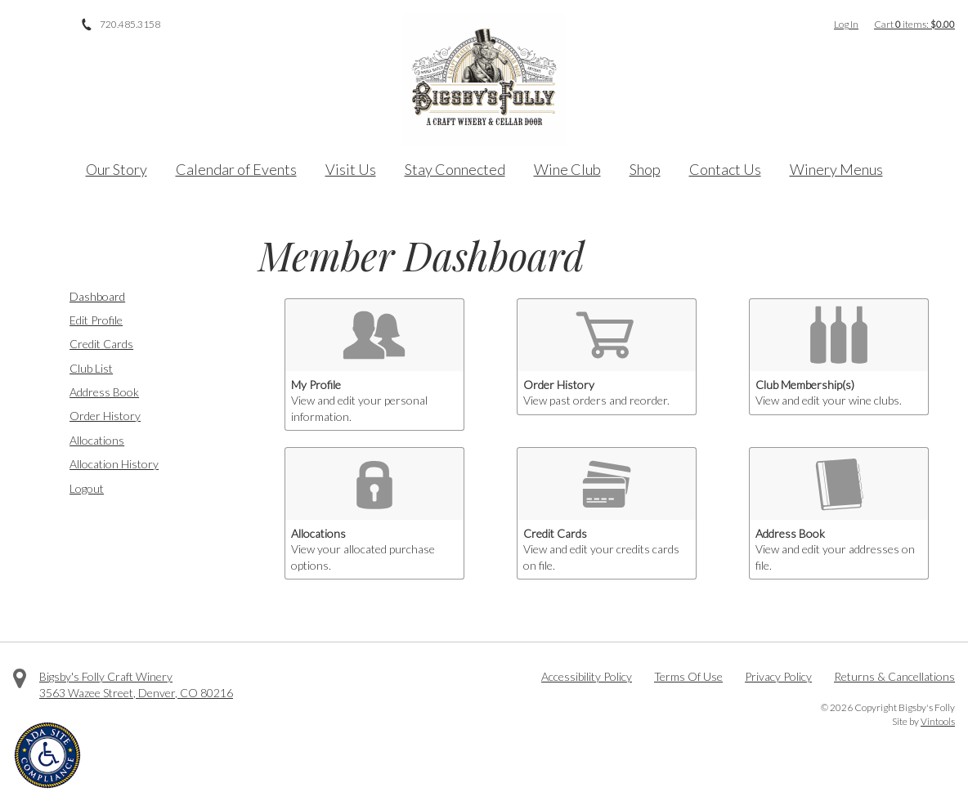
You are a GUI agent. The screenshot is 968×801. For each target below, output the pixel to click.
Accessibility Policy (586, 676)
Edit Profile (96, 320)
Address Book (104, 392)
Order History (105, 416)
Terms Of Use (688, 676)
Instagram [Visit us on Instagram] (65, 24)
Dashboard (97, 296)
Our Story (116, 169)
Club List (91, 368)
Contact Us (725, 169)
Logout (86, 488)
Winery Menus (836, 169)
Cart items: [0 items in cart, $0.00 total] (914, 24)
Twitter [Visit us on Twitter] (42, 24)
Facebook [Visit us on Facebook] (19, 24)
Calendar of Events (236, 169)
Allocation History (114, 464)
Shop (645, 169)
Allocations (96, 440)
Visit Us (350, 169)
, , (136, 693)
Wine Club (567, 169)
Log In (846, 24)
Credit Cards (101, 344)
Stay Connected (455, 169)
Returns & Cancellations (894, 676)
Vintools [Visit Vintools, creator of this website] (938, 721)
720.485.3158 (130, 24)
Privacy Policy (778, 676)
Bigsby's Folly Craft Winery (106, 676)
